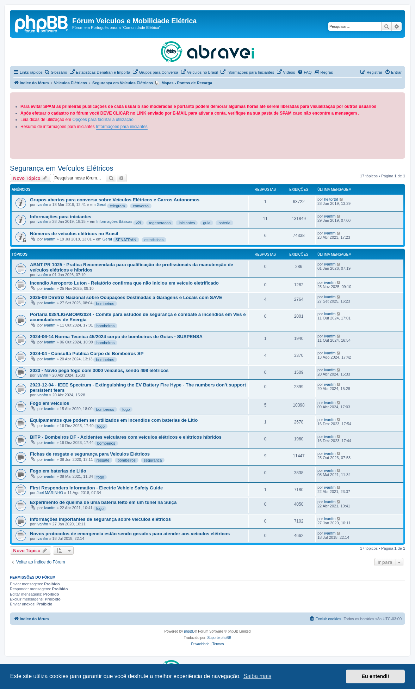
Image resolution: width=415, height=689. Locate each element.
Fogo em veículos (49, 403)
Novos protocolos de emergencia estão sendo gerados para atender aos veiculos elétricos (130, 533)
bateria (224, 223)
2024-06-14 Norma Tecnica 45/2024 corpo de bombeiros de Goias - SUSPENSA (116, 336)
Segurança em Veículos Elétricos (61, 168)
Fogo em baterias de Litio (58, 471)
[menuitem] (55, 72)
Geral (101, 204)
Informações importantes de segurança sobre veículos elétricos (100, 519)
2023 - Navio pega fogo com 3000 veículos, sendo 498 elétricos (99, 370)
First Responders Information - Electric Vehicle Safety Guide (96, 487)
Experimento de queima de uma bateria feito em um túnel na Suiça (103, 502)
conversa (141, 206)
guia (206, 223)
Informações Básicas (114, 221)
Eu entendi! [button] (375, 676)
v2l (138, 223)
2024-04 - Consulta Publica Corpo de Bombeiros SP (86, 353)
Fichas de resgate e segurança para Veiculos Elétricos (90, 454)
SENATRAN (126, 240)
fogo (126, 409)
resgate (103, 460)
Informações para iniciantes (122, 126)
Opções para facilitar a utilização (102, 119)
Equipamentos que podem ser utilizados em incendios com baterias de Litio (114, 420)
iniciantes (187, 223)
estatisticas (153, 240)
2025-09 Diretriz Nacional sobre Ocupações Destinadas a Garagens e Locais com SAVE (126, 297)
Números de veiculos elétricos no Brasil (74, 233)
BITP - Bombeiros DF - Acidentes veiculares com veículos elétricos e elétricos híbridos (126, 437)
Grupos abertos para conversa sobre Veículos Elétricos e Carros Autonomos (114, 199)
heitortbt (331, 199)
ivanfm (42, 204)
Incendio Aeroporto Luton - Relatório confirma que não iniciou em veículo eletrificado (124, 283)
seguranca (153, 460)
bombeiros (105, 303)
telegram (117, 206)
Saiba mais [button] (257, 676)
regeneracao (160, 223)
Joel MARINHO (50, 492)
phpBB (189, 631)
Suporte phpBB (219, 638)
